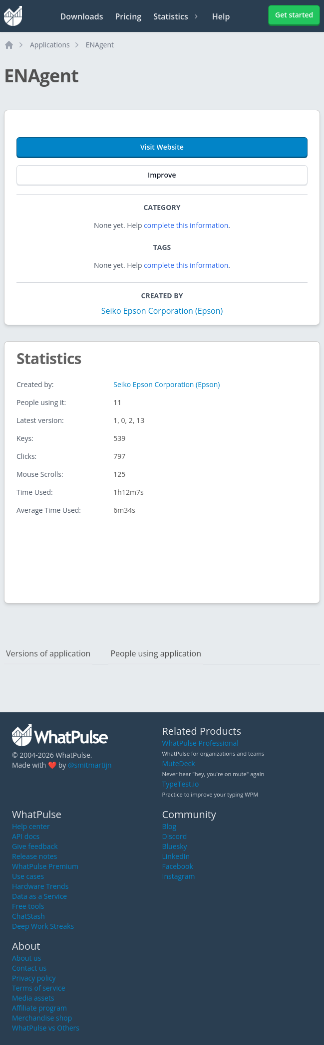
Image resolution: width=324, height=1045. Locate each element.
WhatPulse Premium (45, 866)
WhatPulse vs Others (45, 1028)
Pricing (128, 16)
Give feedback (35, 846)
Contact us (29, 968)
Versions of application (48, 653)
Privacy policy (34, 978)
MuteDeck (178, 763)
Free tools (28, 906)
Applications (50, 44)
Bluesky (174, 846)
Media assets (33, 998)
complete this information (186, 225)
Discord (174, 836)
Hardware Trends (40, 886)
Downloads (81, 16)
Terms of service (38, 988)
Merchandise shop (42, 1018)
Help (221, 16)
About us (26, 958)
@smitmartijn (90, 765)
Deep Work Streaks (43, 926)
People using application (155, 653)
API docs (25, 836)
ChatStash (28, 916)
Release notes (34, 856)
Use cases (28, 876)
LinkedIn (176, 856)
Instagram (178, 876)
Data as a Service (39, 896)
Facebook (177, 866)
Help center (31, 826)
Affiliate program (39, 1008)
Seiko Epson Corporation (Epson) (162, 310)
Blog (169, 826)
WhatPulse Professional (200, 743)
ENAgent (100, 44)
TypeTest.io (180, 784)
